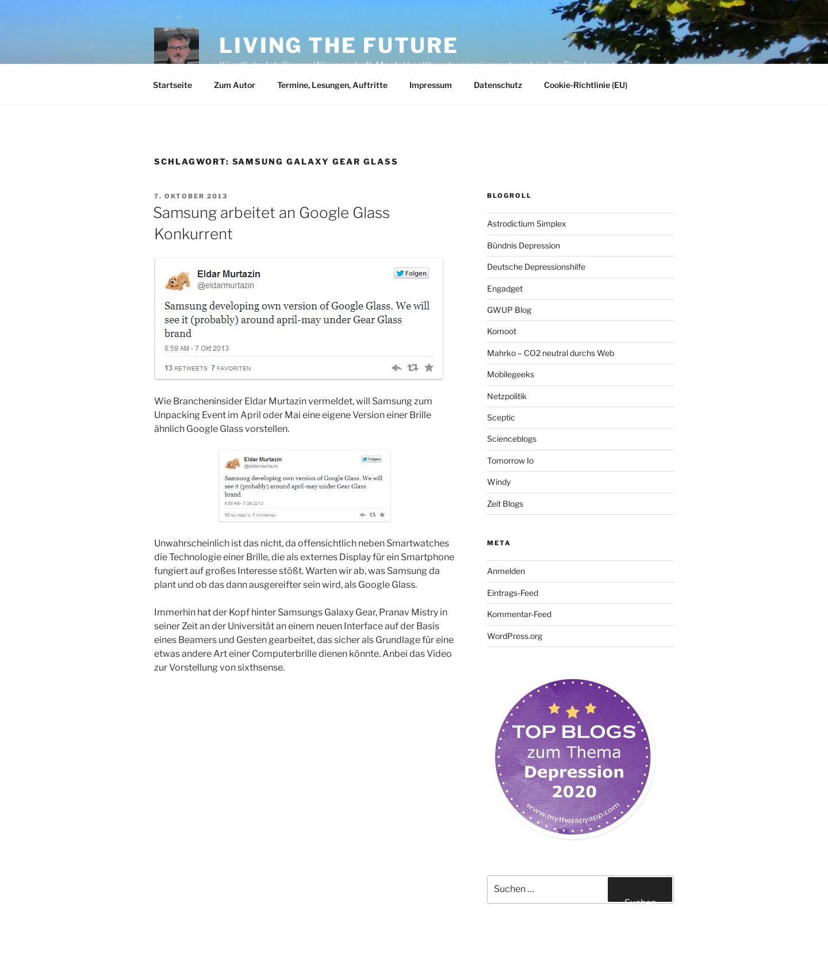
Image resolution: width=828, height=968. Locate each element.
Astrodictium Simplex (526, 223)
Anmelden (506, 571)
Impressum (430, 85)
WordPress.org (514, 636)
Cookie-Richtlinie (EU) (585, 85)
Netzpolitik (507, 396)
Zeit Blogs (505, 503)
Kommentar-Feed (519, 614)
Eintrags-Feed (512, 593)
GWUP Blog (509, 310)
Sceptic (501, 417)
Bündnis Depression (523, 245)
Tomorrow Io (510, 460)
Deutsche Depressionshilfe (536, 266)
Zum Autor (234, 85)
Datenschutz (498, 85)
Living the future (339, 45)
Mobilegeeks (510, 374)
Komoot (501, 331)
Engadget (505, 288)
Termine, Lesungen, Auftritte (332, 85)
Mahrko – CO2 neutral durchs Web (550, 353)
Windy (499, 482)
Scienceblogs (511, 438)
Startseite (172, 85)
